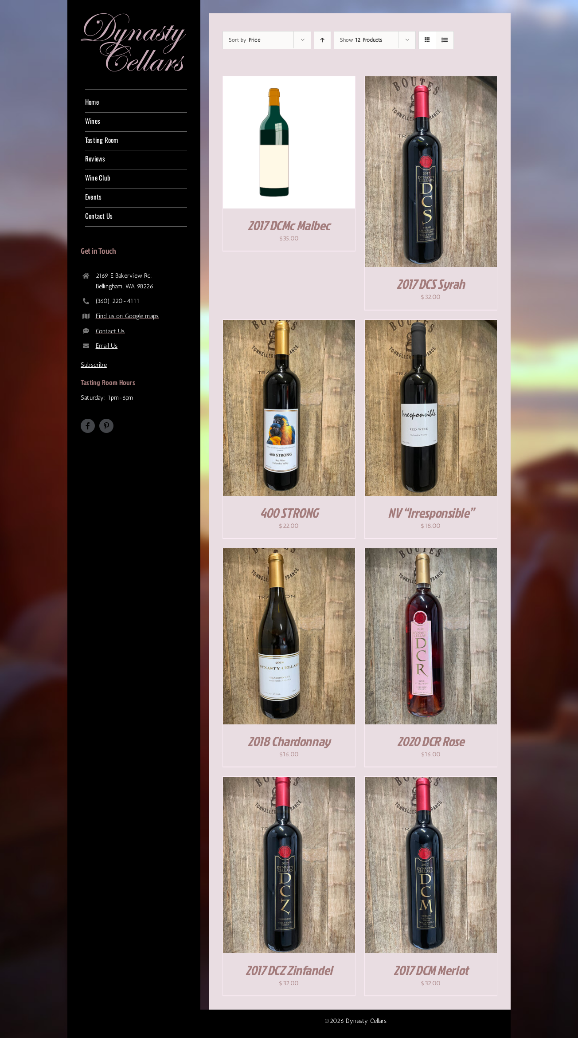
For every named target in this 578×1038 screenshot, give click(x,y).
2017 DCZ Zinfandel (289, 970)
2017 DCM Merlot (431, 970)
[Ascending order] (322, 40)
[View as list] (444, 40)
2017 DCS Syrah (431, 284)
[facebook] (88, 426)
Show (361, 40)
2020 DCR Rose (430, 741)
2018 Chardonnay (289, 741)
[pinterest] (106, 426)
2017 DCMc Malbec (289, 225)
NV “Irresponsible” (431, 512)
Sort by (244, 40)
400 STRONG (289, 512)
